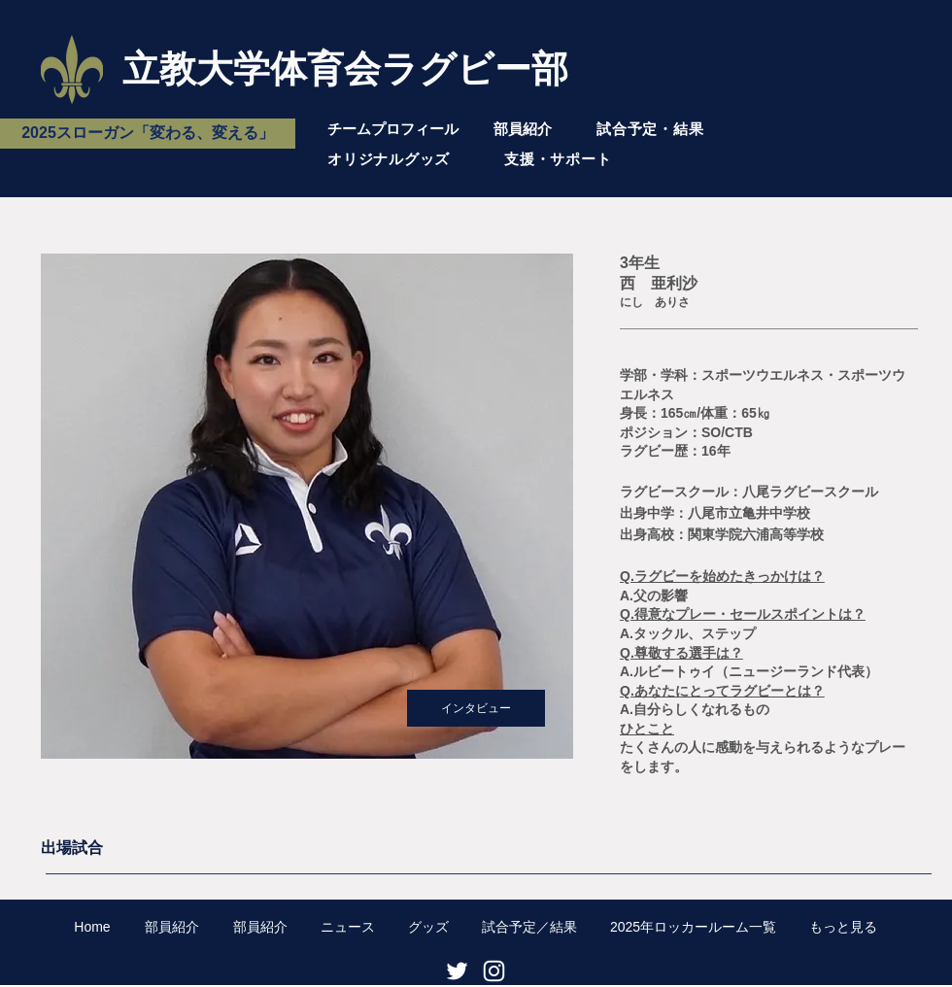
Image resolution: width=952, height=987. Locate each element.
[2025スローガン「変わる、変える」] (147, 134)
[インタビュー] (476, 708)
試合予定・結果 (649, 129)
